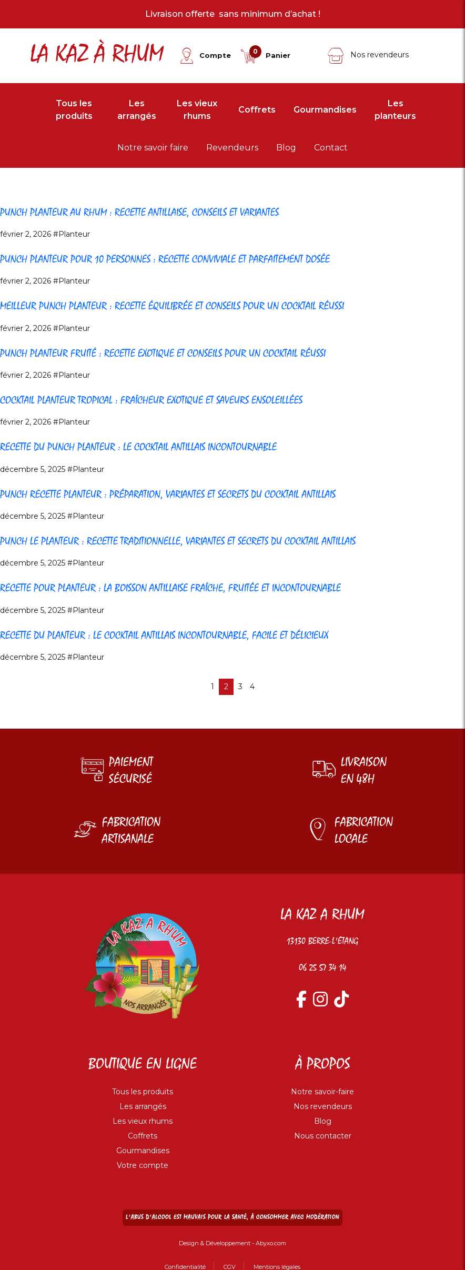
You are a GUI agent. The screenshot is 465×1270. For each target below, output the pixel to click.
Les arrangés (136, 109)
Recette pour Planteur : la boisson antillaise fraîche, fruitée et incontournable (212, 587)
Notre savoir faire (152, 148)
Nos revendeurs (368, 54)
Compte (215, 55)
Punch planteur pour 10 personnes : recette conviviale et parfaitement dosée (206, 259)
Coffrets (257, 110)
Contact (331, 148)
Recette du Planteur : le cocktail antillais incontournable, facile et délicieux (204, 635)
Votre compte (142, 1165)
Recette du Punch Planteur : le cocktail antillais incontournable (172, 446)
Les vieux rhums (197, 109)
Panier (278, 55)
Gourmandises (325, 110)
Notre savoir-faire (322, 1091)
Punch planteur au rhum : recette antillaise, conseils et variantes (173, 212)
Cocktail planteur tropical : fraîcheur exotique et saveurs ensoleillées (188, 400)
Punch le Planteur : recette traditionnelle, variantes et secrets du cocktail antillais (221, 541)
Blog (286, 148)
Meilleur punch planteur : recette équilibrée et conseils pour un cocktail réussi (214, 306)
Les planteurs (395, 109)
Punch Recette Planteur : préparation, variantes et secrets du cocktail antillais (209, 494)
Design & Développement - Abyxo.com (232, 1243)
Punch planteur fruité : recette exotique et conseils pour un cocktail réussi (203, 353)
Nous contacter (322, 1136)
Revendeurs (232, 148)
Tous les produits (74, 109)
